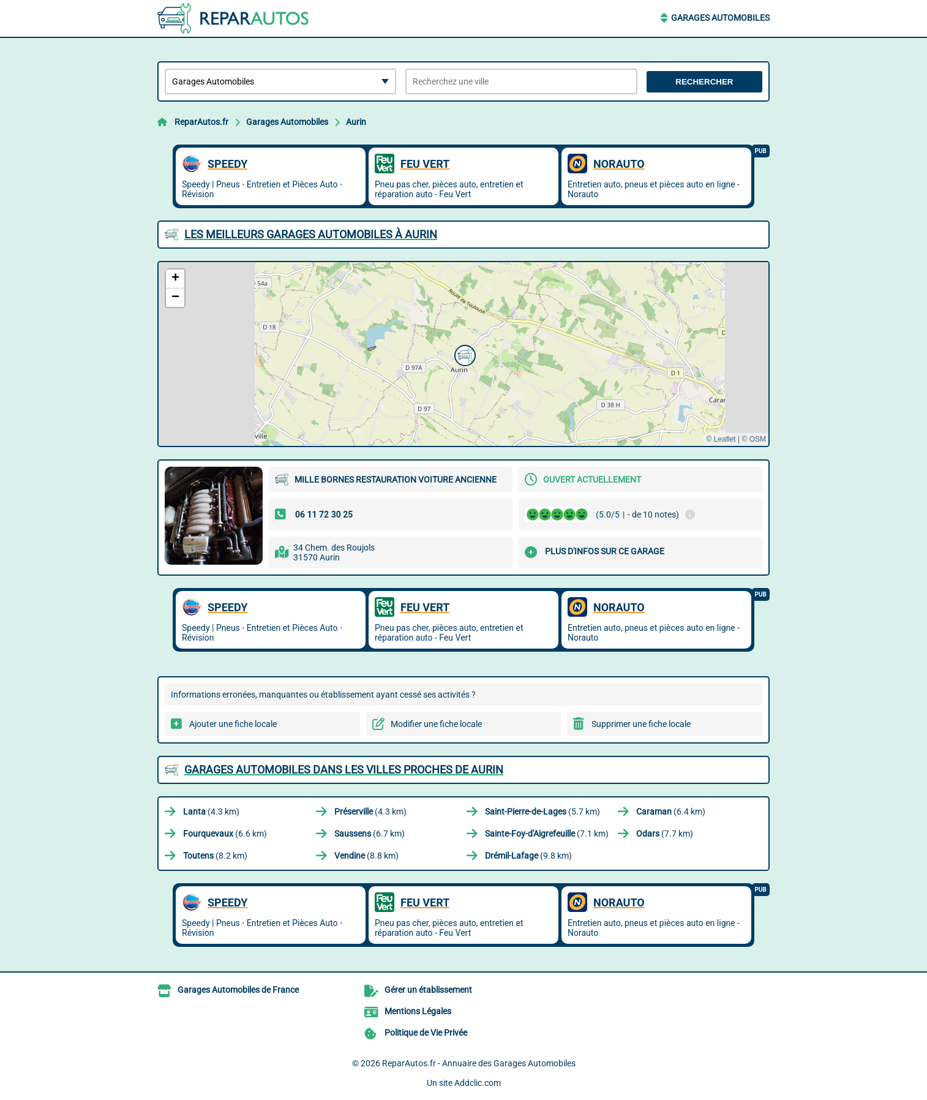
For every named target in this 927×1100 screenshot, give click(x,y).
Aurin (356, 122)
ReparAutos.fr (201, 122)
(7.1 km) (547, 833)
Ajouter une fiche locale (233, 724)
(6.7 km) (369, 833)
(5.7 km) (542, 811)
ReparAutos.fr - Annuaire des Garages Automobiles (479, 1063)
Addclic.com (477, 1083)
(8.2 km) (215, 856)
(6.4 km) (670, 811)
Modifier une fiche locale (436, 724)
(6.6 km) (225, 833)
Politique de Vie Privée (426, 1033)
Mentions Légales (418, 1011)
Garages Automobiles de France (238, 990)
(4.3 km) (211, 811)
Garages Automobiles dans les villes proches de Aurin (343, 769)
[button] (463, 354)
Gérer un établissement (428, 990)
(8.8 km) (366, 856)
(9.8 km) (528, 856)
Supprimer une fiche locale (641, 724)
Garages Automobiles (720, 18)
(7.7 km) (664, 833)
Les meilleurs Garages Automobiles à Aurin (310, 234)
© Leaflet (720, 439)
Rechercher (704, 81)
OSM (757, 439)
